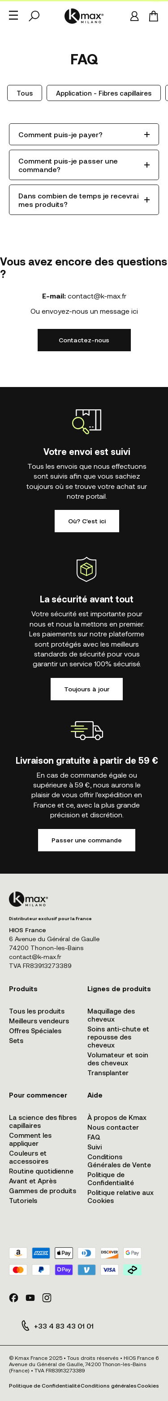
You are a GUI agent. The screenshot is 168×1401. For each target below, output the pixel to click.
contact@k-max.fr (97, 295)
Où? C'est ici (87, 521)
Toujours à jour (86, 689)
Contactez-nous (84, 340)
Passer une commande (87, 840)
